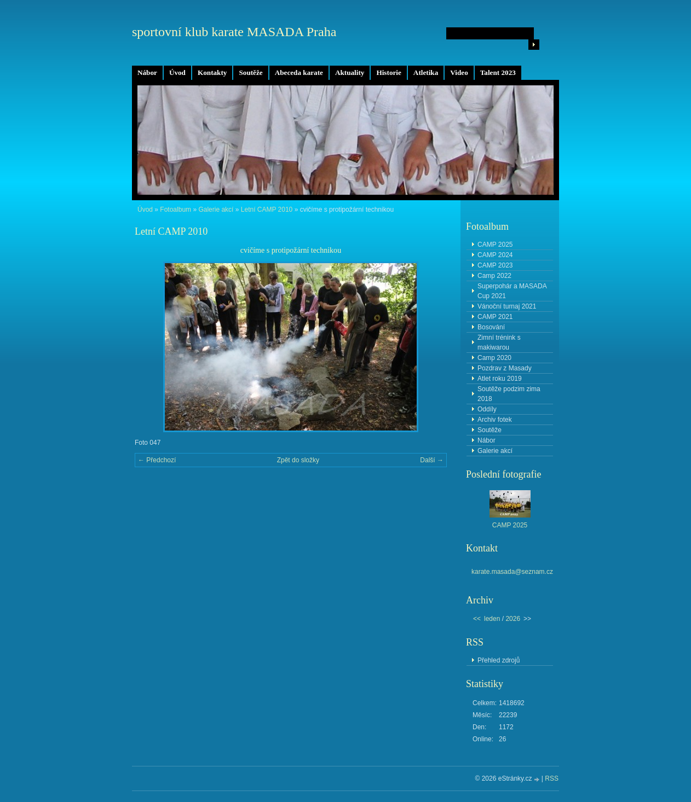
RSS (551, 778)
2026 (512, 619)
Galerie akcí (215, 209)
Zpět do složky (298, 460)
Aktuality (350, 72)
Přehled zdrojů (498, 660)
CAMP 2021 (495, 317)
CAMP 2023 (495, 265)
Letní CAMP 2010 (267, 209)
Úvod (177, 72)
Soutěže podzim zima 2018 (508, 394)
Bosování (491, 327)
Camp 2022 (494, 276)
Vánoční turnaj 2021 (506, 306)
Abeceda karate (299, 72)
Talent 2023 (498, 72)
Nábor (147, 72)
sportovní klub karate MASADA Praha (234, 32)
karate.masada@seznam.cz (512, 572)
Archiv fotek (494, 419)
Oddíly (487, 409)
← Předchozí (157, 460)
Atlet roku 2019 (499, 378)
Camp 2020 (494, 358)
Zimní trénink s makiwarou (499, 342)
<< (477, 619)
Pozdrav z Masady (504, 368)
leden (492, 619)
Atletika (425, 72)
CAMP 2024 (495, 255)
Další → (432, 460)
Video (459, 72)
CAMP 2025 (495, 244)
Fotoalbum (175, 209)
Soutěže (250, 72)
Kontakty (212, 72)
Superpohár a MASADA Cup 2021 (512, 291)
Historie (388, 72)
